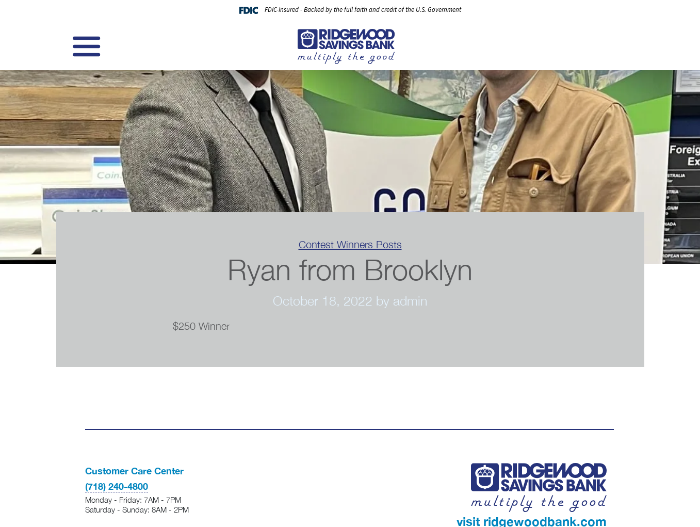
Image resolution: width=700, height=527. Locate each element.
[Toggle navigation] (85, 46)
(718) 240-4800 (116, 486)
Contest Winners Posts (350, 244)
